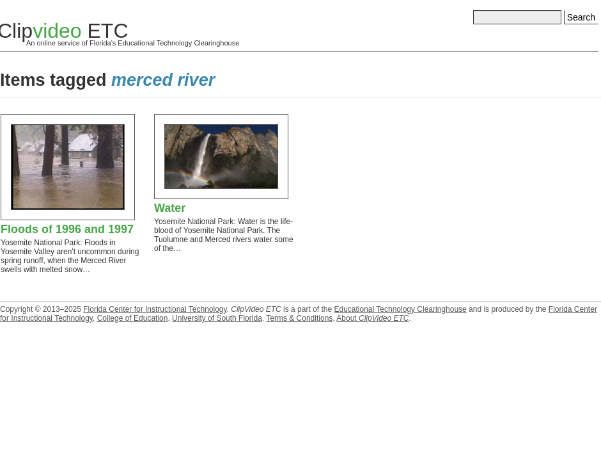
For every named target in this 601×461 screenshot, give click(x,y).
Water (169, 208)
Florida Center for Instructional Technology (154, 309)
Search (581, 17)
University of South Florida (217, 318)
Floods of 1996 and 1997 (67, 229)
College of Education (132, 318)
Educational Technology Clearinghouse (400, 309)
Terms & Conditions (299, 318)
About (372, 318)
